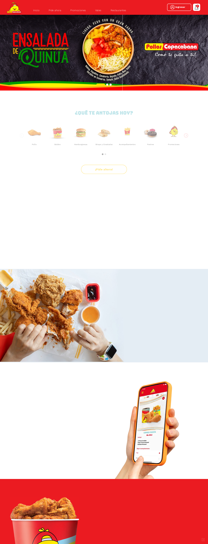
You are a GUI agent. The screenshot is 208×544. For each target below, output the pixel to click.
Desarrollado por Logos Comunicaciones (203, 539)
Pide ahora (55, 10)
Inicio (36, 10)
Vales (98, 10)
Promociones (78, 10)
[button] (100, 85)
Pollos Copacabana (14, 7)
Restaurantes (118, 10)
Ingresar (180, 7)
